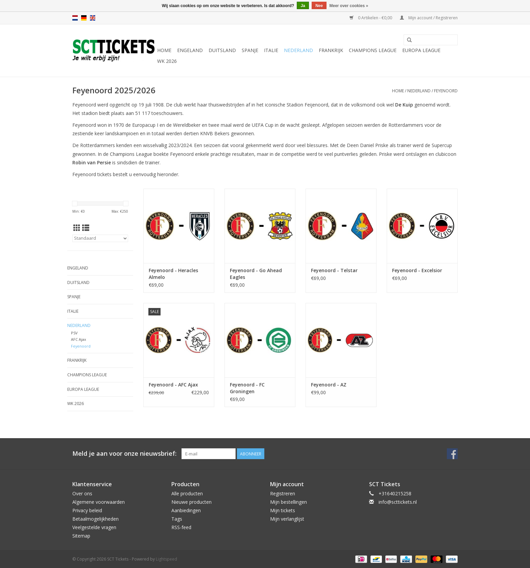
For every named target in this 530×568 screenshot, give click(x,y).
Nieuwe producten (191, 502)
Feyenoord (446, 91)
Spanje (250, 50)
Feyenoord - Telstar (334, 270)
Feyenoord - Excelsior (417, 270)
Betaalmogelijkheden (95, 519)
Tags (176, 519)
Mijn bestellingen (288, 502)
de (84, 18)
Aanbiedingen (186, 510)
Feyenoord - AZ (328, 384)
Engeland (190, 50)
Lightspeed (166, 559)
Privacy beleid (87, 510)
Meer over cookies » (349, 5)
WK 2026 (167, 61)
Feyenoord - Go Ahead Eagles (256, 273)
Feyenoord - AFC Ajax (173, 384)
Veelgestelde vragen (94, 527)
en (92, 18)
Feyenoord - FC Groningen (247, 388)
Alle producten (187, 493)
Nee (319, 5)
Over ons (82, 493)
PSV (74, 332)
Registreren (282, 493)
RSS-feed (181, 527)
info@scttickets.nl (398, 502)
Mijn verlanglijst (287, 519)
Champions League (372, 50)
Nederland (298, 50)
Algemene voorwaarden (98, 502)
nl (75, 18)
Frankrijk (331, 50)
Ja (302, 5)
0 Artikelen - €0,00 (371, 18)
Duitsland (222, 50)
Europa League (421, 50)
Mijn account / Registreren (429, 18)
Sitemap (81, 535)
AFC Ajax (78, 339)
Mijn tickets (282, 510)
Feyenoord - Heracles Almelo (173, 273)
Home (164, 50)
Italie (271, 50)
